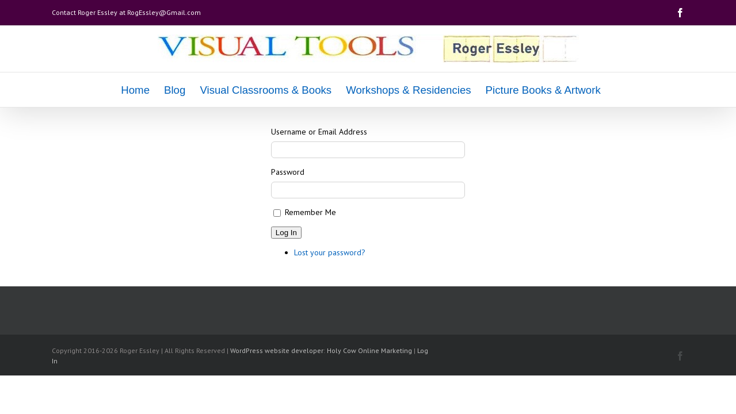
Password (287, 172)
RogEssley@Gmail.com (164, 12)
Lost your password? (329, 252)
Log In (286, 232)
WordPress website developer (276, 350)
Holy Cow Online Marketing (369, 350)
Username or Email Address (319, 131)
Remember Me (310, 212)
